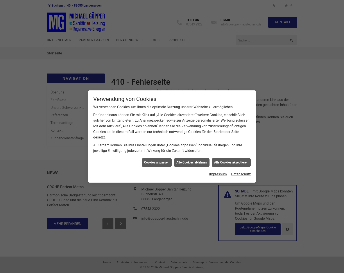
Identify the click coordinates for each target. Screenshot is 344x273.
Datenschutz (241, 173)
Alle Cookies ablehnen (191, 161)
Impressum (218, 173)
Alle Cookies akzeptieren (231, 161)
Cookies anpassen (156, 161)
